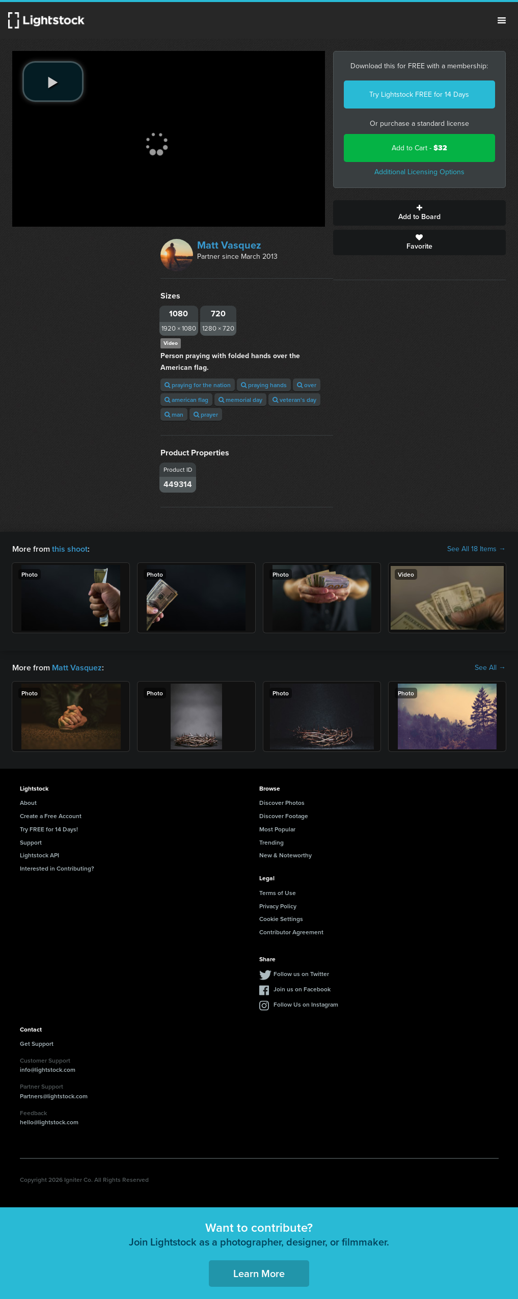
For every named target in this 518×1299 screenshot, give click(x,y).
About (28, 802)
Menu (502, 20)
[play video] (53, 81)
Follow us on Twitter (301, 973)
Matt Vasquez (229, 245)
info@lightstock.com (47, 1069)
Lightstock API (39, 855)
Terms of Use (277, 892)
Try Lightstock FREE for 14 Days (419, 94)
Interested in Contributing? (57, 868)
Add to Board (419, 213)
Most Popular (277, 829)
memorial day (240, 399)
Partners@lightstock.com (54, 1096)
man (174, 414)
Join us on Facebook (302, 989)
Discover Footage (283, 815)
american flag (186, 399)
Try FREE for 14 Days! (49, 829)
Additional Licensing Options (419, 172)
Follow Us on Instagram (306, 1004)
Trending (271, 842)
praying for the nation (198, 385)
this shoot (70, 549)
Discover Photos (282, 802)
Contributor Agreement (291, 932)
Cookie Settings (281, 918)
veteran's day (294, 399)
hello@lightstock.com (49, 1122)
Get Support (36, 1043)
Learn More (259, 1273)
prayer (206, 414)
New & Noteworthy (285, 855)
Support (31, 842)
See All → (490, 668)
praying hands (264, 385)
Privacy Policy (277, 906)
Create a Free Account (50, 815)
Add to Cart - (419, 148)
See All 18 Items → (476, 549)
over (306, 385)
